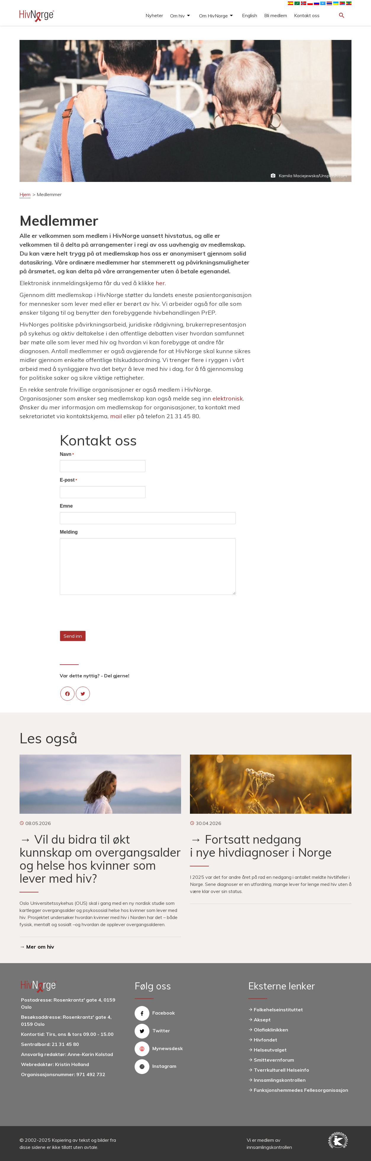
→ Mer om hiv (37, 946)
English (249, 15)
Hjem (25, 194)
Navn (67, 455)
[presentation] (105, 612)
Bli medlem (275, 15)
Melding (69, 532)
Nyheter (154, 15)
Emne (66, 505)
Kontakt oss (307, 15)
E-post (68, 480)
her (160, 283)
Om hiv (177, 16)
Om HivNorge (213, 16)
